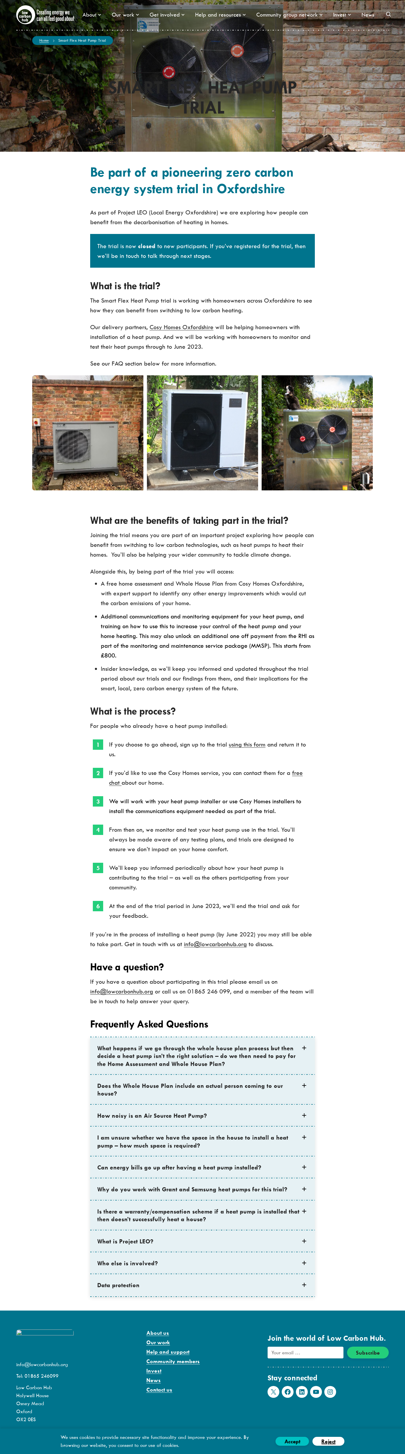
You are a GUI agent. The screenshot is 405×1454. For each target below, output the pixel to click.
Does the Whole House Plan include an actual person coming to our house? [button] (190, 1089)
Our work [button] (125, 14)
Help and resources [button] (220, 14)
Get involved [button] (167, 14)
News (368, 14)
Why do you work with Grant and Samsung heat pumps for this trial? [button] (192, 1189)
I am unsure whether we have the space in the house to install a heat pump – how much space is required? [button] (192, 1141)
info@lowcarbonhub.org (215, 944)
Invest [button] (342, 14)
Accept (292, 1441)
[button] (388, 14)
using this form (247, 744)
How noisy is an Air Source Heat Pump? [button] (152, 1115)
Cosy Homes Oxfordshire (181, 327)
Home (44, 40)
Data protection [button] (118, 1285)
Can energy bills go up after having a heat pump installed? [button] (179, 1167)
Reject (328, 1441)
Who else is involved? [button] (127, 1263)
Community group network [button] (289, 14)
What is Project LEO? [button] (125, 1241)
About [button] (91, 14)
